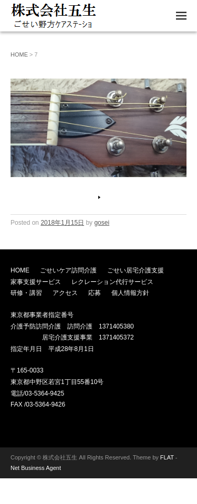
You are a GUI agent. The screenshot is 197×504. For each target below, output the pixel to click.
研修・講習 (26, 293)
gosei (101, 222)
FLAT (167, 457)
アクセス (65, 293)
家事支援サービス (36, 282)
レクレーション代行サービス (112, 282)
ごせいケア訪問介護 (68, 270)
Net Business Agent (36, 468)
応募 (94, 293)
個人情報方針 (130, 293)
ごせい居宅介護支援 (135, 270)
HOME (19, 54)
